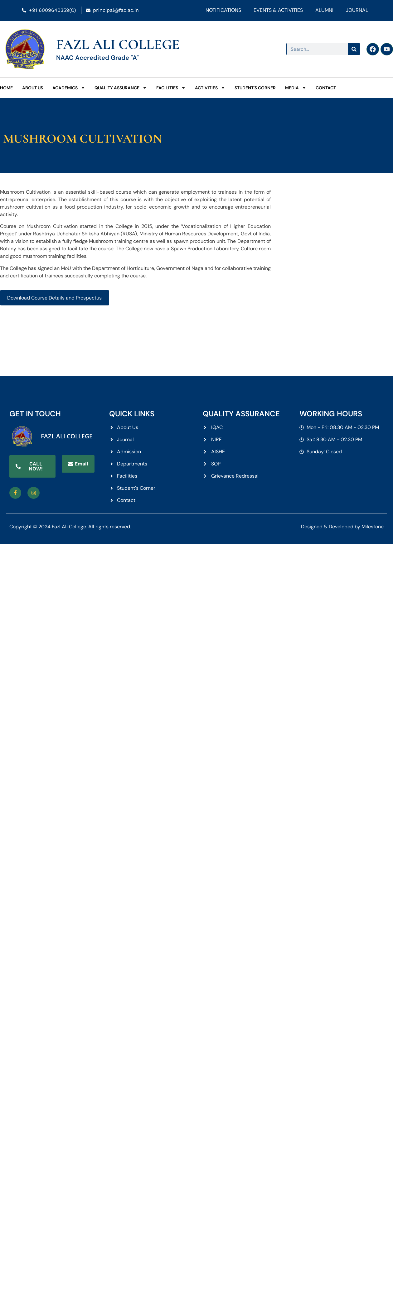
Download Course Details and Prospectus (54, 298)
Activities (210, 88)
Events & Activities (278, 10)
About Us (32, 88)
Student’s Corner (255, 88)
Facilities (171, 88)
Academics (68, 88)
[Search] (354, 49)
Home (6, 88)
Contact (326, 88)
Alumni (324, 10)
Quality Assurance (121, 88)
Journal (357, 10)
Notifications (223, 10)
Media (295, 88)
